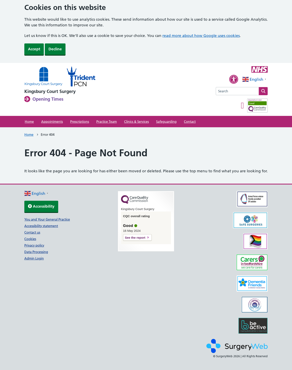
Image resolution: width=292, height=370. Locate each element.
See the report (135, 237)
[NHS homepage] (43, 76)
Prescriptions (79, 122)
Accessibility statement (41, 226)
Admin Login (34, 258)
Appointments (52, 122)
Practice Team (106, 122)
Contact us (32, 232)
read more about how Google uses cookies (201, 35)
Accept (34, 49)
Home (29, 122)
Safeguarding (166, 122)
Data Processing (36, 252)
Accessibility (41, 206)
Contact (190, 122)
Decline (55, 49)
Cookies (30, 239)
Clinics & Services (136, 122)
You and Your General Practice (47, 219)
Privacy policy (34, 245)
